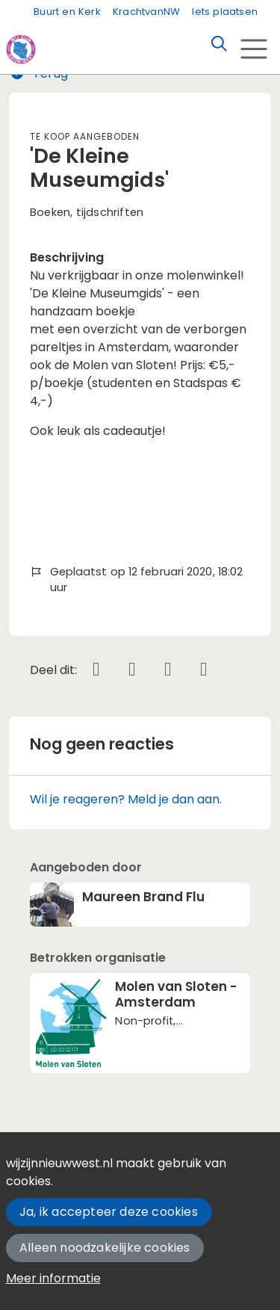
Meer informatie (53, 1278)
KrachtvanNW (146, 11)
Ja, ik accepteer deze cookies (108, 1211)
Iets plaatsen (225, 11)
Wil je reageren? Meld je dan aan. (126, 799)
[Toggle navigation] (253, 49)
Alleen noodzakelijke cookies (104, 1247)
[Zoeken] (219, 44)
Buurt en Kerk (67, 11)
